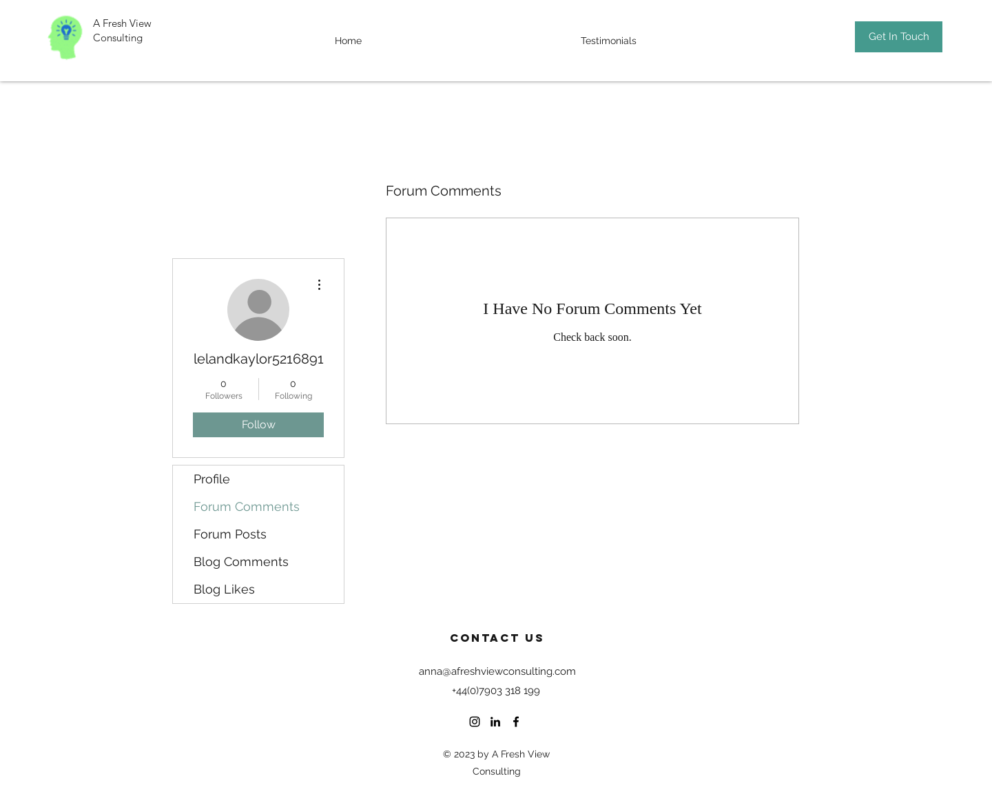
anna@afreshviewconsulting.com (497, 671)
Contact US (497, 638)
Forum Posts (230, 534)
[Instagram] (475, 722)
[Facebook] (516, 722)
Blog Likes (224, 589)
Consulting (119, 37)
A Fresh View (122, 23)
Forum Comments (247, 506)
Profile (212, 479)
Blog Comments (241, 561)
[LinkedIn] (495, 722)
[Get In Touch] (898, 36)
